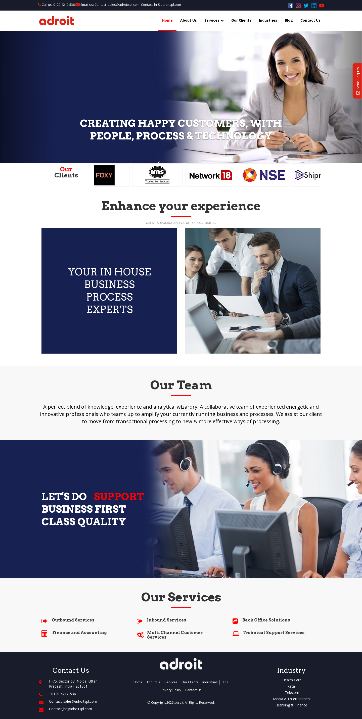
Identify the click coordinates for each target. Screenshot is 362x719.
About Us (188, 20)
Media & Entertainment (292, 698)
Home (167, 20)
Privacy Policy (171, 690)
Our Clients (241, 20)
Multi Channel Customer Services (175, 635)
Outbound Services (73, 620)
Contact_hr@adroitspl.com (161, 4)
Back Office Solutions (266, 620)
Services (214, 20)
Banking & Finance (292, 705)
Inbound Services (166, 620)
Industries (268, 20)
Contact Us (310, 20)
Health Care (291, 680)
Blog (289, 20)
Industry (291, 670)
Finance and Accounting (79, 632)
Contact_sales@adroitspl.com (117, 4)
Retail (291, 686)
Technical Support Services (273, 632)
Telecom (292, 692)
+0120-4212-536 (62, 693)
